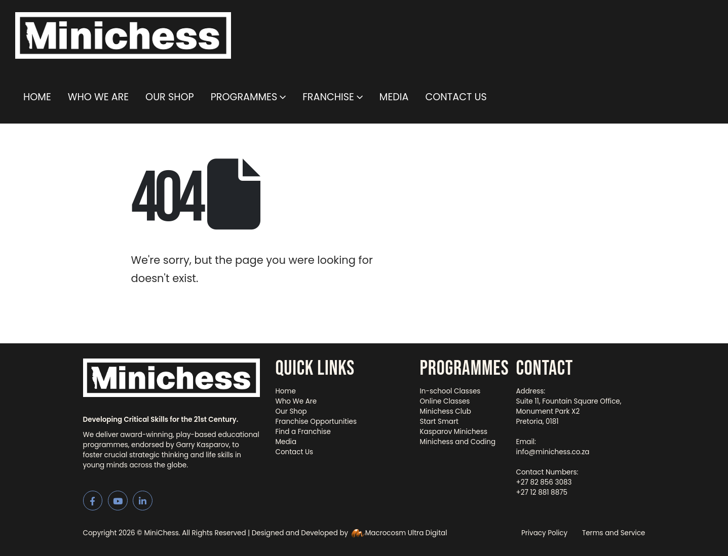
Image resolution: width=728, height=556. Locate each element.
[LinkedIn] (142, 500)
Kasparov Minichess (454, 431)
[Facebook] (93, 500)
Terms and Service (613, 533)
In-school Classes (450, 391)
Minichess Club (445, 411)
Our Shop (169, 97)
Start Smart (439, 421)
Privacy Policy (544, 533)
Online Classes (445, 401)
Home (37, 97)
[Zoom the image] (171, 363)
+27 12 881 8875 (542, 492)
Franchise (328, 97)
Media (394, 97)
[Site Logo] (123, 35)
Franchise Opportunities (316, 421)
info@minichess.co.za (553, 452)
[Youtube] (118, 500)
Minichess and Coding (458, 442)
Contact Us (455, 97)
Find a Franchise (303, 431)
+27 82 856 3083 (544, 482)
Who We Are (98, 97)
